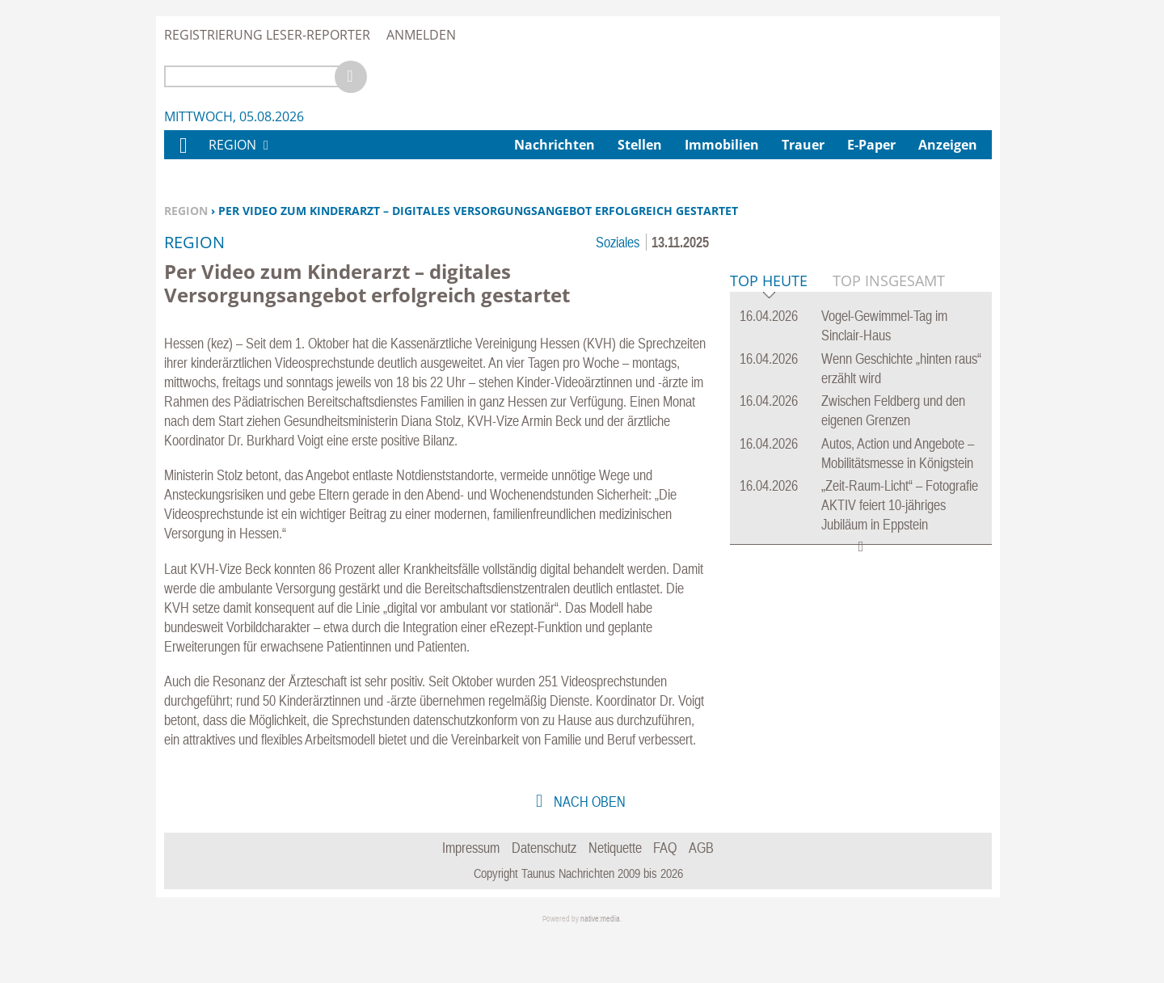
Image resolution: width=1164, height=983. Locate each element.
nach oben (588, 847)
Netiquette (615, 893)
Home (182, 155)
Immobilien (722, 145)
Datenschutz (544, 893)
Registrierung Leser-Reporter (267, 35)
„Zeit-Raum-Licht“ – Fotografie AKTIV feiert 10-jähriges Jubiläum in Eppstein (899, 752)
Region (186, 210)
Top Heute (769, 529)
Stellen (640, 145)
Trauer (803, 145)
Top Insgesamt (889, 528)
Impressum (471, 893)
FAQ (665, 893)
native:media (600, 964)
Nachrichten (554, 145)
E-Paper (871, 145)
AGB (701, 893)
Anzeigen (947, 145)
